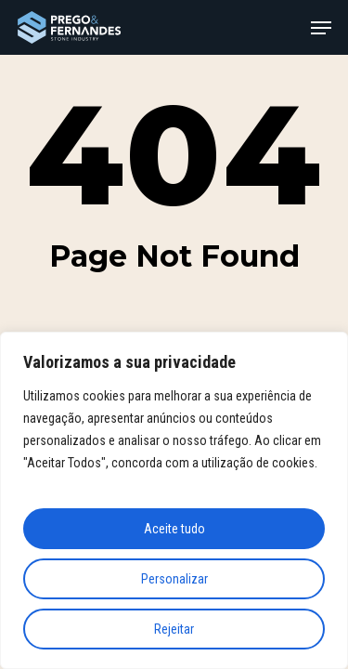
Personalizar (174, 578)
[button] (321, 28)
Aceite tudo (174, 528)
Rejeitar (174, 629)
